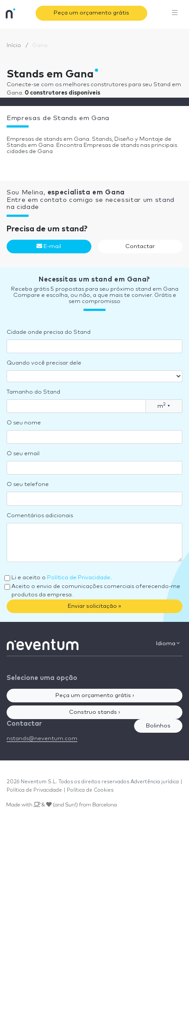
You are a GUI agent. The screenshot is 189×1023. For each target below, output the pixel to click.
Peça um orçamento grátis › (94, 695)
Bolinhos (158, 726)
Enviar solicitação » (94, 606)
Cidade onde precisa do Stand (49, 332)
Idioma (168, 643)
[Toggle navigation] (175, 13)
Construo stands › (94, 712)
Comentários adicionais (40, 516)
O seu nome (24, 423)
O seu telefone (28, 484)
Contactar (140, 246)
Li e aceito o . (61, 578)
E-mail (48, 246)
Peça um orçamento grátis (91, 13)
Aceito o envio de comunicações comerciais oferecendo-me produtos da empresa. (95, 591)
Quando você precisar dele (44, 363)
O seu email (23, 454)
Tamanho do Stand (33, 392)
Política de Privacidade (78, 578)
